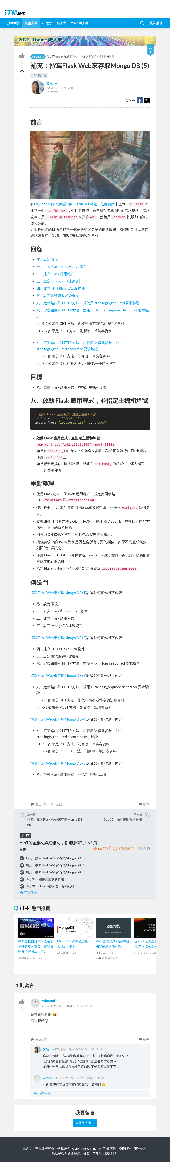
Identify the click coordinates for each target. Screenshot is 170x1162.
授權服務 (125, 1148)
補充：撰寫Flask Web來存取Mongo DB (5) (55, 872)
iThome (95, 1148)
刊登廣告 (109, 1148)
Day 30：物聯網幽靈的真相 (45, 879)
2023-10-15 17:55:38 (59, 87)
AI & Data (38, 56)
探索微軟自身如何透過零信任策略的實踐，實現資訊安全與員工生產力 (35, 946)
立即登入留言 (85, 1123)
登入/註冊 (156, 23)
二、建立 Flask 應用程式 (55, 274)
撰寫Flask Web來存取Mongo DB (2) (58, 637)
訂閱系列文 (124, 848)
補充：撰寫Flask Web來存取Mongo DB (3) (55, 858)
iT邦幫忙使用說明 (105, 1153)
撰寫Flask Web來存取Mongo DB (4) (58, 719)
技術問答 (13, 23)
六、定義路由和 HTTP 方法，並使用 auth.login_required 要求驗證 (88, 303)
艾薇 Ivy (52, 83)
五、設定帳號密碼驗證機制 (57, 295)
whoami (48, 1001)
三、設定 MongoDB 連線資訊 (59, 281)
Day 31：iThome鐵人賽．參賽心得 (50, 886)
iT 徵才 (47, 23)
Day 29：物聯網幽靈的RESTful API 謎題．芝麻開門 (74, 204)
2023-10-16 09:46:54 (91, 1078)
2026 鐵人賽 (79, 23)
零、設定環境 (47, 259)
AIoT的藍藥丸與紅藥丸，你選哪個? (72, 56)
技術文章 (31, 23)
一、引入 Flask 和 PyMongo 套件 (61, 266)
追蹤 (56, 804)
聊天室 (61, 23)
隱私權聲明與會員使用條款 (71, 1153)
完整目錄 (28, 892)
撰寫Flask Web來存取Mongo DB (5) (58, 763)
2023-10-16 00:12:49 (89, 1049)
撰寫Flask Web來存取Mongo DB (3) (58, 675)
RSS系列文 (102, 848)
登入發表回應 (42, 1093)
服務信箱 (140, 1148)
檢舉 (143, 804)
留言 (38, 804)
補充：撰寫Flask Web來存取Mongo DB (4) (55, 865)
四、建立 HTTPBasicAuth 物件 (60, 288)
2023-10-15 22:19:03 (79, 1006)
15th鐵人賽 (39, 75)
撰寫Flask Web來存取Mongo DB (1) (58, 592)
